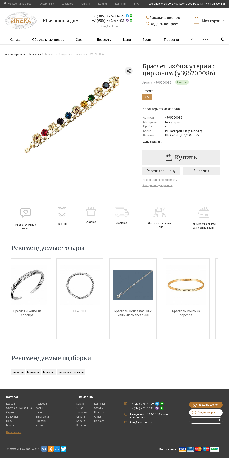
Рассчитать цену (161, 172)
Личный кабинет (215, 3)
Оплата (85, 3)
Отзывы (98, 409)
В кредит (201, 172)
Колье (39, 409)
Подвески (171, 39)
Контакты (120, 3)
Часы (39, 414)
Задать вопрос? (162, 24)
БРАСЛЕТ (88, 313)
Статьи (98, 418)
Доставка (67, 3)
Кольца (15, 39)
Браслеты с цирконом (71, 373)
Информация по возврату (159, 181)
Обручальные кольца (48, 39)
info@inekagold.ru (112, 26)
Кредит (102, 3)
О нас (79, 409)
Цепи (127, 39)
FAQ (136, 3)
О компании (47, 3)
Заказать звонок (163, 18)
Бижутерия (33, 373)
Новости (99, 414)
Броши (147, 39)
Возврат (81, 427)
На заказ (99, 422)
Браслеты (104, 39)
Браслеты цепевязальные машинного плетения (141, 315)
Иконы (39, 427)
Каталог (81, 405)
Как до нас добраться (157, 187)
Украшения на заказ (17, 3)
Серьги (80, 39)
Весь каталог (13, 434)
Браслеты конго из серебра (35, 315)
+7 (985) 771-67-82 (108, 20)
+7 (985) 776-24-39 (108, 16)
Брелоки (41, 422)
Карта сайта (167, 451)
